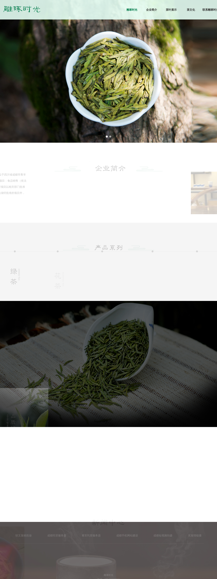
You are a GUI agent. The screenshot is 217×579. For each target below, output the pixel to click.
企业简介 (151, 9)
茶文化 (191, 9)
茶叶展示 (171, 9)
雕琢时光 (131, 9)
